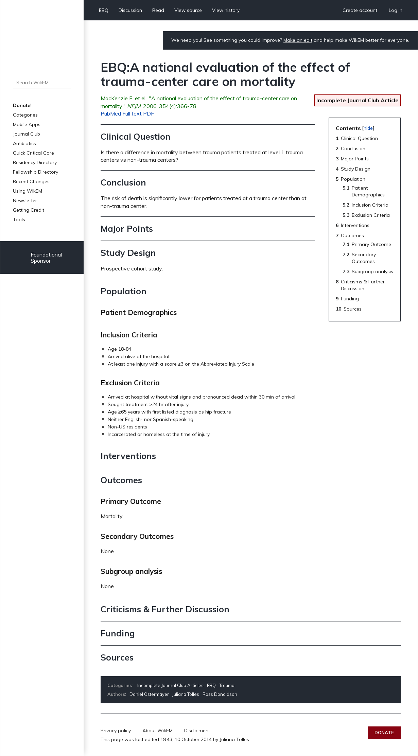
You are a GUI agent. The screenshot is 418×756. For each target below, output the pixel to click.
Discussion (130, 10)
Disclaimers (197, 730)
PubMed (111, 113)
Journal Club (26, 134)
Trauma (226, 685)
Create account (360, 10)
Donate (384, 732)
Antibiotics (24, 143)
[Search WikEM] (42, 82)
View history (226, 10)
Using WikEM (27, 191)
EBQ (103, 10)
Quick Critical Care (33, 153)
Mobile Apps (26, 124)
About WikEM (157, 730)
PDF (148, 113)
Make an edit (297, 40)
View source (188, 10)
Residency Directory (35, 162)
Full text (132, 113)
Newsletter (25, 200)
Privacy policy (116, 730)
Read (158, 10)
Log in (395, 10)
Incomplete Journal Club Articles (170, 685)
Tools (19, 219)
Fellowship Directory (35, 172)
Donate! (22, 105)
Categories (25, 115)
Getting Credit (28, 210)
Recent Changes (31, 181)
